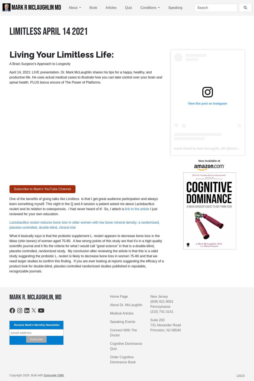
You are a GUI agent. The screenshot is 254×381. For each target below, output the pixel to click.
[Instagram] (19, 311)
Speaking (175, 7)
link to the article (137, 209)
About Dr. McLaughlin (126, 305)
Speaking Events (122, 322)
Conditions (148, 7)
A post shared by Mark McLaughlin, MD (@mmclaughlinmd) (213, 148)
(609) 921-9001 (161, 301)
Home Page (119, 296)
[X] (34, 310)
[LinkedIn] (27, 311)
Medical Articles (121, 313)
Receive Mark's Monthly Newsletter (36, 325)
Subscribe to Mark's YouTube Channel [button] (42, 189)
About (73, 7)
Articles (111, 7)
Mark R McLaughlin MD (32, 7)
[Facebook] (12, 311)
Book (93, 7)
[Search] (216, 8)
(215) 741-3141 (161, 311)
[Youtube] (41, 311)
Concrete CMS (54, 375)
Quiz (128, 7)
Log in (241, 375)
